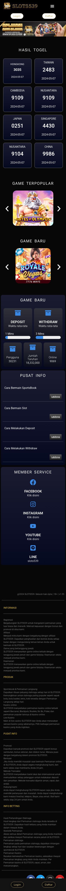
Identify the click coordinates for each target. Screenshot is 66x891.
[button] (52, 6)
